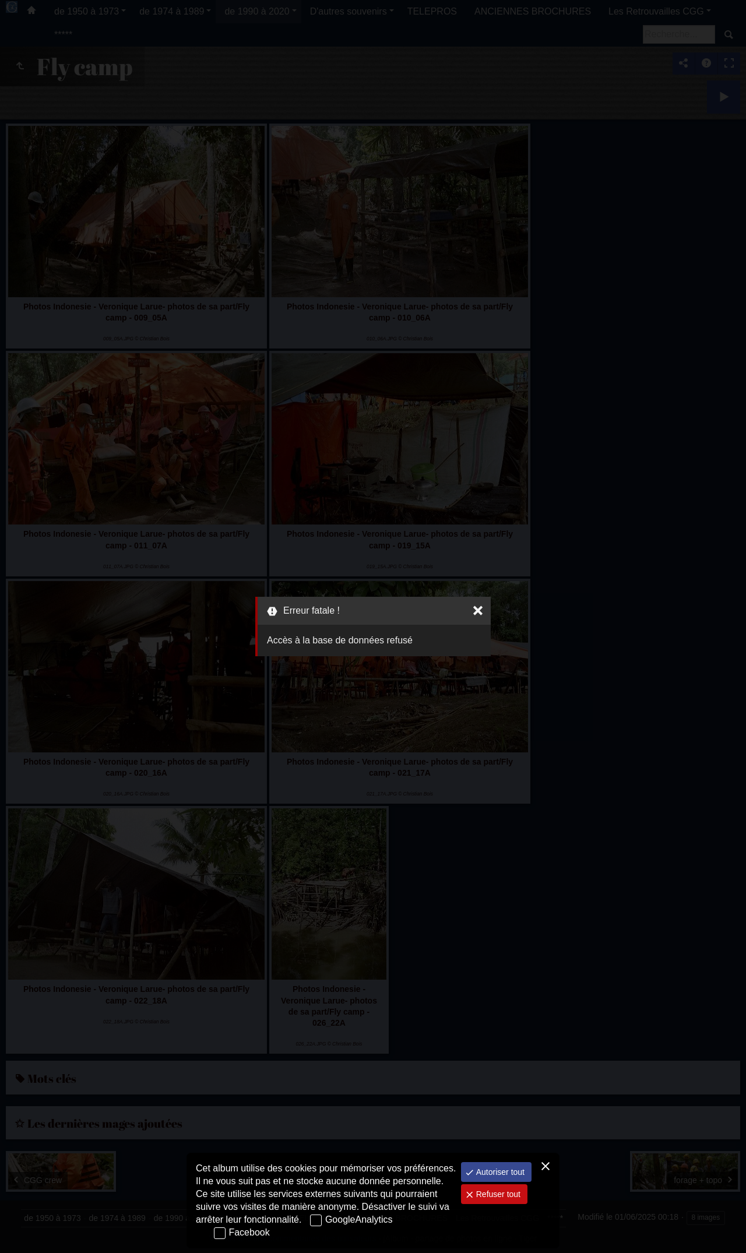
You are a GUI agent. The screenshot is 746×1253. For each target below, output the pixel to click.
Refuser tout (497, 1194)
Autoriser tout (499, 1172)
